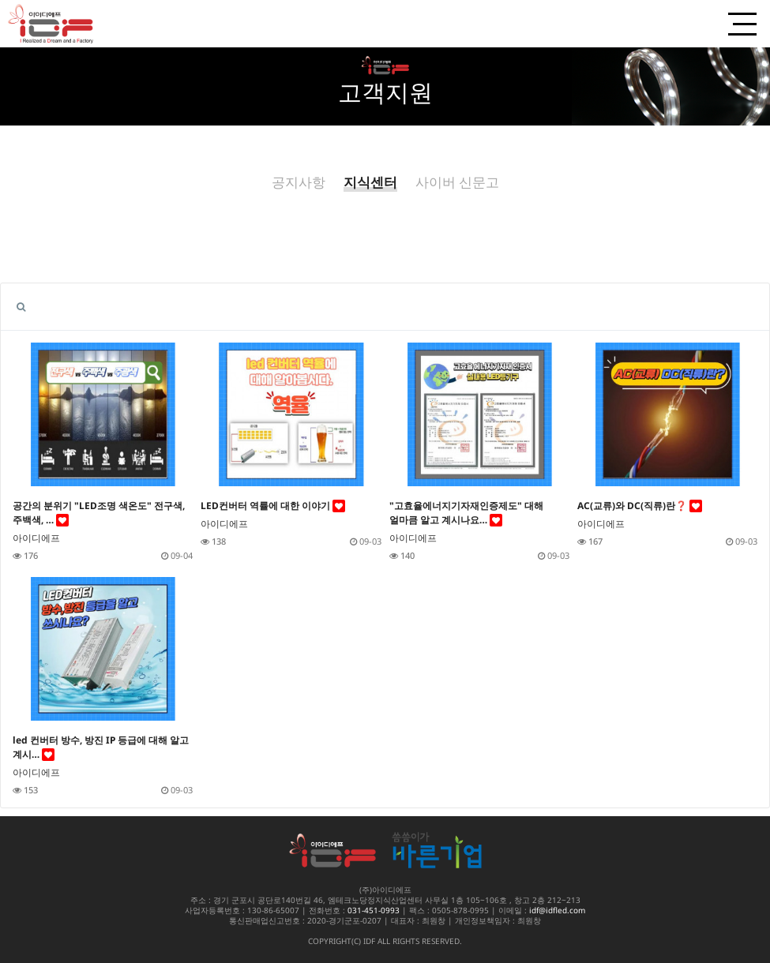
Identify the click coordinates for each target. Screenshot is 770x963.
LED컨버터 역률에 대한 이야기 (273, 505)
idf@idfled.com (557, 910)
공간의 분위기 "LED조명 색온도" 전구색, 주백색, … (99, 512)
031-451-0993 (373, 910)
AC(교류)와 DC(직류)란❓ (639, 505)
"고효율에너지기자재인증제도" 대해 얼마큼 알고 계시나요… (466, 512)
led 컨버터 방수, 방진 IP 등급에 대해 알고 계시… (101, 747)
